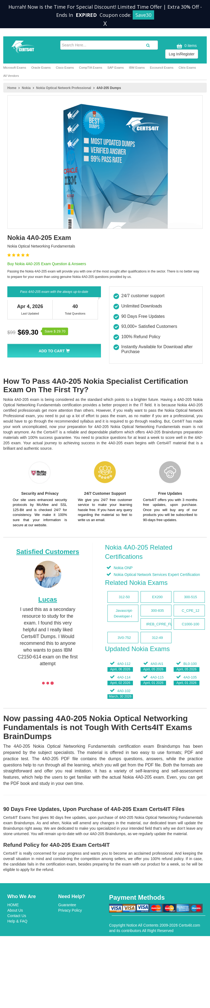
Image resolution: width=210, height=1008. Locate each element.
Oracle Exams (41, 67)
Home (11, 88)
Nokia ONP (123, 568)
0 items (186, 46)
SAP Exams (115, 67)
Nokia (26, 88)
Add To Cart (54, 351)
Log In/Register (182, 54)
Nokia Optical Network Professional (63, 88)
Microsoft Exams (14, 67)
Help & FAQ (17, 921)
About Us (15, 910)
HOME (13, 905)
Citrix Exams (187, 67)
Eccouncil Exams (161, 67)
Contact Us (16, 916)
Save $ (55, 331)
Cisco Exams (65, 67)
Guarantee (67, 905)
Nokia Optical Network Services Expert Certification (156, 574)
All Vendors (11, 75)
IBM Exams (137, 67)
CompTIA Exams (90, 67)
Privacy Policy (70, 910)
